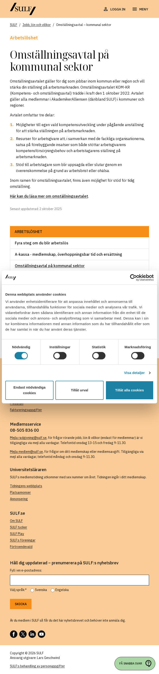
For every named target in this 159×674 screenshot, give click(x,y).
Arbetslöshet (28, 231)
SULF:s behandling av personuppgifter (37, 666)
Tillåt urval (79, 390)
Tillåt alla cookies (129, 390)
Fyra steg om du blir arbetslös (41, 243)
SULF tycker (18, 527)
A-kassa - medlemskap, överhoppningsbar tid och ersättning (68, 254)
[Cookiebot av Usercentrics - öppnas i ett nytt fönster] (133, 277)
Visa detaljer (134, 373)
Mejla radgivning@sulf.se (28, 438)
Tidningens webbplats (26, 486)
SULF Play (17, 534)
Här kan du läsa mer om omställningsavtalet (49, 196)
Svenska (41, 590)
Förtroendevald (21, 547)
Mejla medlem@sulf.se (26, 452)
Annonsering (19, 499)
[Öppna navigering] (140, 9)
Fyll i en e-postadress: (26, 570)
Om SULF (16, 521)
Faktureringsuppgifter (26, 410)
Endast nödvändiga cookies (29, 390)
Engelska (62, 590)
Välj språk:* (18, 590)
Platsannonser (20, 492)
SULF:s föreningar (22, 540)
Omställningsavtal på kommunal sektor (50, 265)
